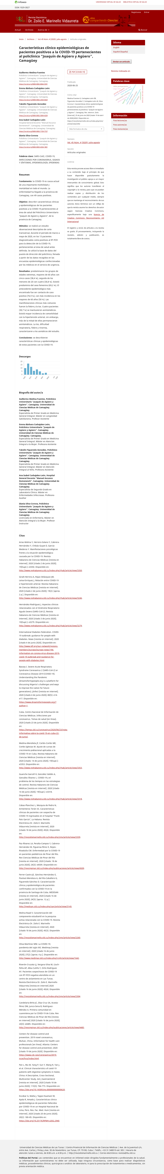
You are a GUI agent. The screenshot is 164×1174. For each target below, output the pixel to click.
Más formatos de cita (78, 129)
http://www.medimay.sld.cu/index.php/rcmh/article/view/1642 (49, 958)
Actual (18, 29)
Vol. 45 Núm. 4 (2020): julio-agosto (52, 39)
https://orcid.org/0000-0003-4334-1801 (33, 147)
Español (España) (120, 51)
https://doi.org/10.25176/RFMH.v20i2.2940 (39, 1120)
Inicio (21, 39)
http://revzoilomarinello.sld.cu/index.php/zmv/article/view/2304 (49, 996)
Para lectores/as (120, 120)
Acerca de (43, 29)
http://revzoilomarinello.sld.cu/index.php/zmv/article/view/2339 (49, 837)
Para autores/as (120, 124)
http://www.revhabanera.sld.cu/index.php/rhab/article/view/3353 (50, 767)
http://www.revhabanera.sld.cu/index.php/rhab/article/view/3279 (50, 625)
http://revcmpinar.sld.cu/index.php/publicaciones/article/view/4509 (51, 868)
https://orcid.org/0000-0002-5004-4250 (33, 116)
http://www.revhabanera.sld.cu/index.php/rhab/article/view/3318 (50, 799)
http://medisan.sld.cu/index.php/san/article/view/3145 (45, 906)
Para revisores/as (120, 129)
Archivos (29, 29)
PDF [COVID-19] (78, 72)
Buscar (142, 29)
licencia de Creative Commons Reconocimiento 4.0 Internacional (85, 218)
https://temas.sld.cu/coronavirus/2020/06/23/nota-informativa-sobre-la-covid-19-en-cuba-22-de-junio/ (43, 733)
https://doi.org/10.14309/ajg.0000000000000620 (42, 1089)
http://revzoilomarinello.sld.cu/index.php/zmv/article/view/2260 (49, 937)
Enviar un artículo (121, 61)
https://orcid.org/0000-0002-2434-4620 (33, 100)
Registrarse (136, 12)
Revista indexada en (120, 71)
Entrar (146, 12)
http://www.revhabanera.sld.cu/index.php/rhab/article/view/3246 (50, 598)
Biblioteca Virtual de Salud (135, 2)
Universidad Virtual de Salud (108, 2)
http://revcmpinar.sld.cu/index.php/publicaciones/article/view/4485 (51, 1027)
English (116, 47)
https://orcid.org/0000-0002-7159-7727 (33, 131)
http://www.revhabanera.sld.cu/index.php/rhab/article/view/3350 (50, 570)
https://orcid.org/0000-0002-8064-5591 (33, 84)
